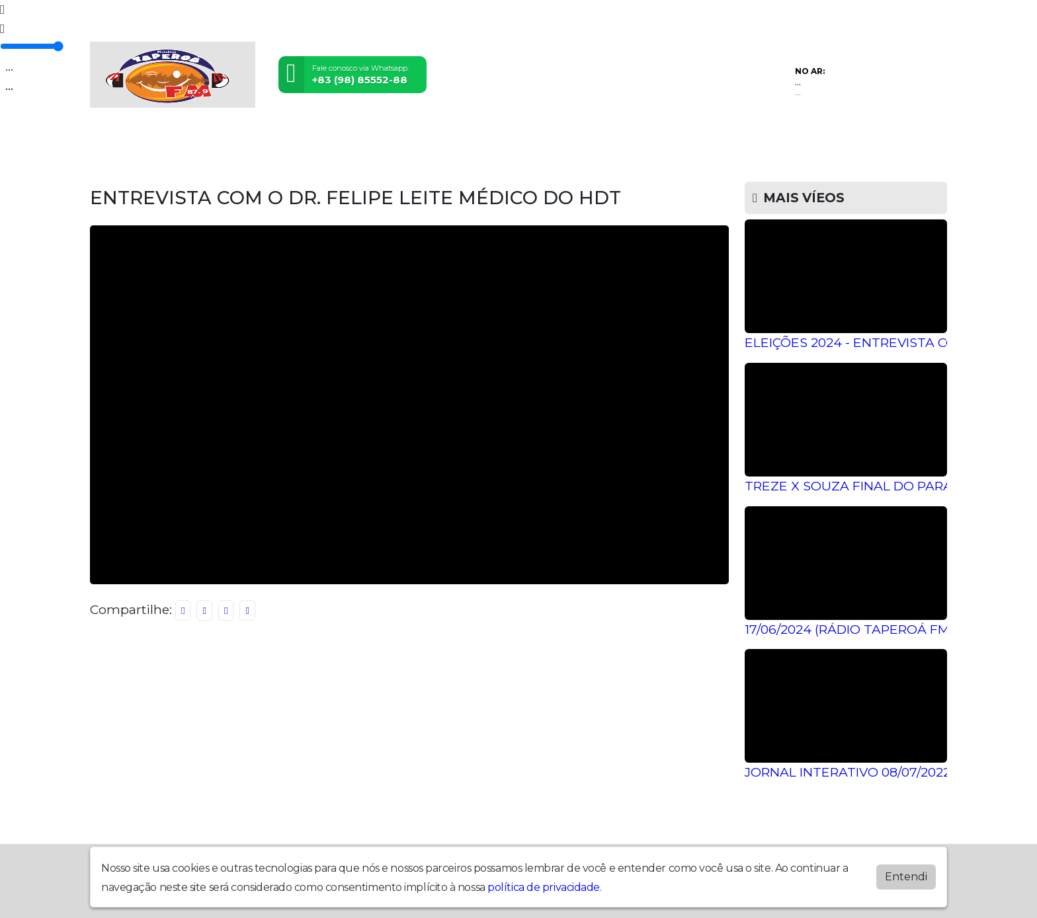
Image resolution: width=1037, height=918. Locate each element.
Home (119, 140)
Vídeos (285, 140)
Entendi (906, 876)
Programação (200, 140)
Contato (662, 140)
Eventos (352, 140)
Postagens (519, 140)
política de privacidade (543, 887)
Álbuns (595, 140)
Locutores (431, 140)
